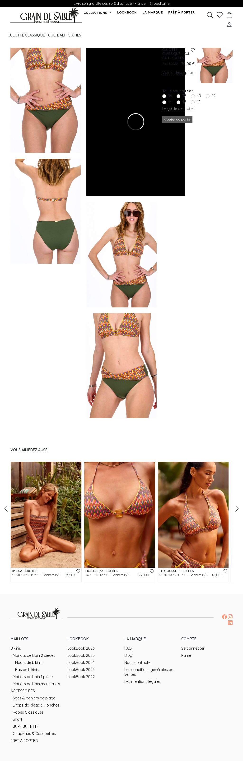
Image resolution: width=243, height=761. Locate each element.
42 (213, 95)
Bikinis (15, 648)
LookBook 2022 (81, 676)
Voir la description (178, 72)
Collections (98, 12)
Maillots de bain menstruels (36, 683)
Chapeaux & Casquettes (34, 733)
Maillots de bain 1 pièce (33, 676)
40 (199, 95)
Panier (186, 655)
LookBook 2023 (80, 669)
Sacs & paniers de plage (34, 698)
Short (17, 719)
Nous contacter (138, 662)
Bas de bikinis (27, 669)
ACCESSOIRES (22, 691)
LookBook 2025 (81, 655)
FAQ (128, 648)
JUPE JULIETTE (26, 726)
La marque (152, 12)
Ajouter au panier (177, 119)
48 (198, 101)
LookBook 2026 (80, 648)
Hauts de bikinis (28, 662)
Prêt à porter (181, 12)
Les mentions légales (142, 681)
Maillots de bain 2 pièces (34, 655)
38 (184, 95)
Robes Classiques (28, 712)
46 (184, 101)
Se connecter (193, 648)
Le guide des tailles (178, 108)
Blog (128, 655)
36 (170, 95)
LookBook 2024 (80, 662)
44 (170, 101)
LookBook (127, 12)
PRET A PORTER (24, 740)
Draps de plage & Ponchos (36, 705)
